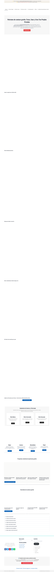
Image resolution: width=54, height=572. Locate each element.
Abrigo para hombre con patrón (9, 221)
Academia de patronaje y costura (43, 9)
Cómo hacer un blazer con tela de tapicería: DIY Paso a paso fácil (21, 478)
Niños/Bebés (33, 445)
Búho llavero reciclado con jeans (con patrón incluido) (9, 478)
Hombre (21, 445)
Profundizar (41, 422)
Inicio (6, 9)
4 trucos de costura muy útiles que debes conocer (32, 508)
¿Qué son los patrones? (9, 516)
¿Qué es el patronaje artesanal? (11, 524)
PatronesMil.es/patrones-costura (24, 2)
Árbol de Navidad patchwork (8, 150)
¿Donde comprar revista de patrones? (11, 530)
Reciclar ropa (17, 9)
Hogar (44, 445)
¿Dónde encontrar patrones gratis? (11, 526)
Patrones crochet (23, 9)
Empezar (13, 423)
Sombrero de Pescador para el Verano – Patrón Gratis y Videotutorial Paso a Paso (17, 398)
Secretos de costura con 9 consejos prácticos (8, 508)
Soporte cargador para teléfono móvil (10, 92)
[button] (27, 517)
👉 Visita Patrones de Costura (27, 563)
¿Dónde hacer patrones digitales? (11, 528)
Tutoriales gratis (30, 9)
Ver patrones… (27, 30)
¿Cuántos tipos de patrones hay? (11, 522)
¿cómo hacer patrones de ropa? (11, 518)
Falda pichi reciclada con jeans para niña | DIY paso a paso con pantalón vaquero (44, 478)
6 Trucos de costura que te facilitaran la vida (43, 508)
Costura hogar (11, 9)
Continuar (27, 422)
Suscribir (36, 543)
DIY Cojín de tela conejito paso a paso (10, 339)
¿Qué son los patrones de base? (11, 520)
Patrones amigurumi (26, 568)
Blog (35, 9)
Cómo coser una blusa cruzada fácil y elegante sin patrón (32, 478)
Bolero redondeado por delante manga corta (11, 280)
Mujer (9, 445)
